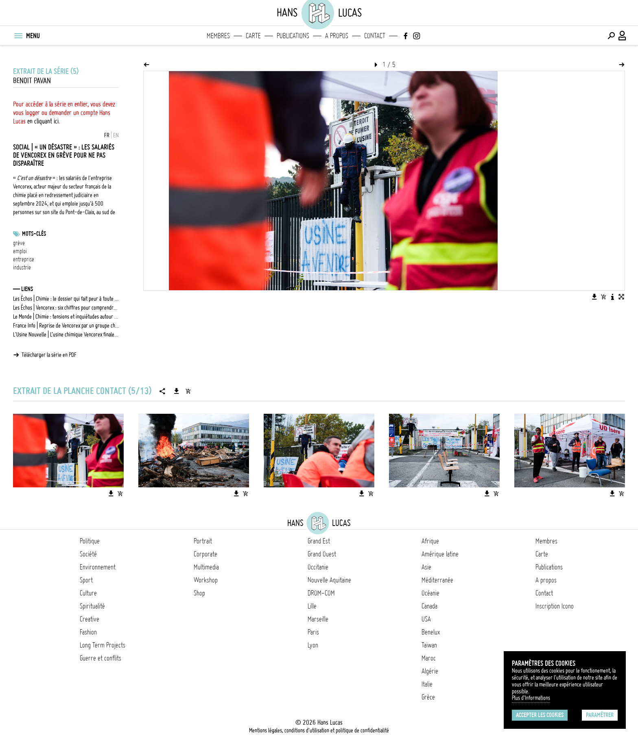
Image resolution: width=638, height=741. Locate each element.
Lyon (313, 645)
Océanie (430, 593)
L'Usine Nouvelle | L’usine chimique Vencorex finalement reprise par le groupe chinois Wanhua (66, 334)
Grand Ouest (322, 554)
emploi (20, 251)
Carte (253, 36)
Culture (88, 593)
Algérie (430, 671)
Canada (429, 606)
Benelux (431, 632)
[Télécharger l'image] (594, 296)
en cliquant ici (43, 121)
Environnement (98, 567)
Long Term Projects (102, 645)
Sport (86, 580)
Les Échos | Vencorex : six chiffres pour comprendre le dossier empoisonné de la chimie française (66, 307)
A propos (336, 36)
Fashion (88, 632)
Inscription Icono (554, 606)
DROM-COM (321, 593)
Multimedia (206, 567)
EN (116, 135)
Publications (293, 36)
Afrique (430, 541)
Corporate (205, 554)
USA (426, 619)
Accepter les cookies (540, 715)
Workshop (206, 580)
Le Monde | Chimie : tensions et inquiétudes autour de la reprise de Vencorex (66, 316)
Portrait (203, 541)
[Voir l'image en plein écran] (621, 296)
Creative (89, 619)
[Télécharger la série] (176, 391)
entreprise (23, 259)
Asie (426, 567)
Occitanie (318, 567)
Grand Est (319, 541)
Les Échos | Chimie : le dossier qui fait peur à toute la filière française (66, 298)
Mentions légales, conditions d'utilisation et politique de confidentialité (319, 730)
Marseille (318, 619)
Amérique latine (440, 554)
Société (88, 554)
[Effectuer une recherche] (611, 35)
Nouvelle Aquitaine (329, 580)
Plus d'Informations (531, 698)
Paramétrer (600, 715)
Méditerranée (437, 580)
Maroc (429, 658)
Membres (218, 36)
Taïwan (429, 645)
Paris (313, 632)
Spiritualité (92, 606)
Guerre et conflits (100, 658)
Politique (90, 541)
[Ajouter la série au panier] (188, 391)
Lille (312, 606)
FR (106, 135)
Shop (199, 593)
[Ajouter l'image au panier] (603, 296)
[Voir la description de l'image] (612, 296)
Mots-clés (34, 233)
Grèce (428, 697)
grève (19, 243)
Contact (374, 36)
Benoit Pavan (32, 80)
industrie (22, 267)
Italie (427, 684)
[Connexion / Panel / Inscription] (622, 35)
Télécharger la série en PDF (49, 355)
